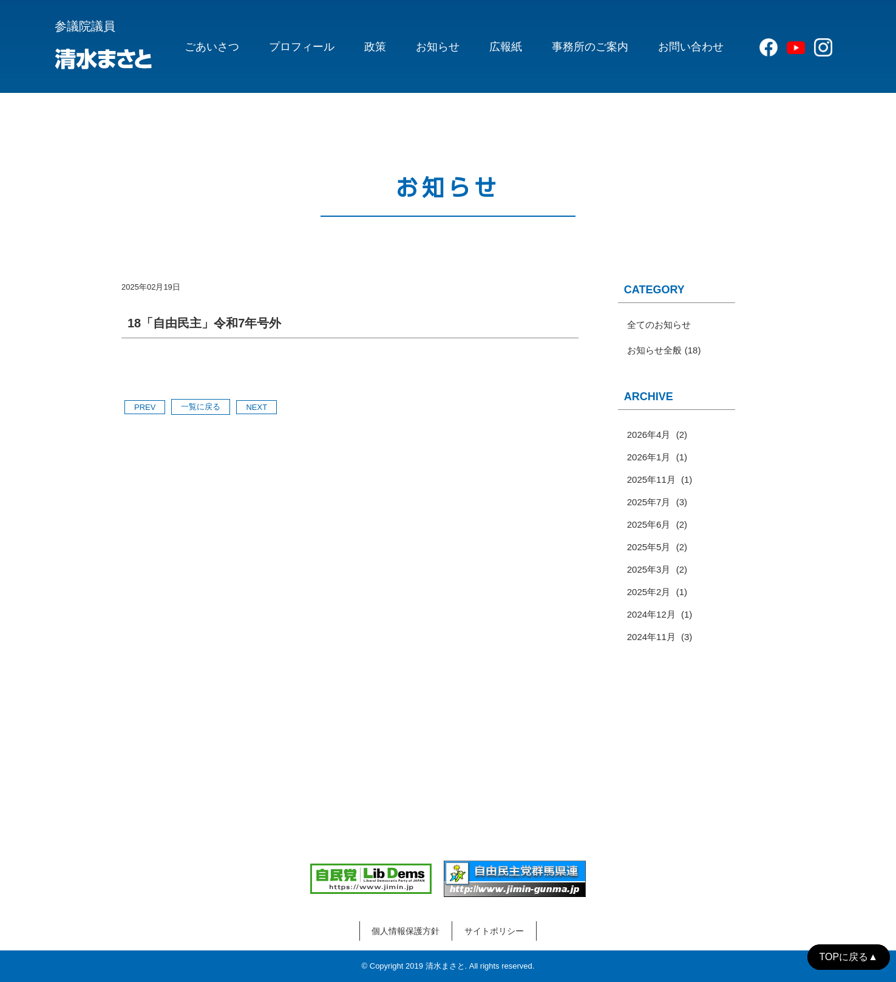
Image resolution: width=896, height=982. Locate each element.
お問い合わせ (691, 47)
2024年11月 (651, 637)
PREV (144, 407)
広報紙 (505, 47)
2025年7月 (649, 502)
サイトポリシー (494, 931)
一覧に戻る (200, 406)
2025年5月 (649, 547)
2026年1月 (649, 457)
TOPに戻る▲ (849, 957)
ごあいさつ (212, 47)
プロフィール (301, 47)
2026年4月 (649, 434)
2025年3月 (649, 569)
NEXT (256, 407)
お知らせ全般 (654, 350)
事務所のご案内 (590, 47)
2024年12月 (651, 614)
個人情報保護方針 (406, 931)
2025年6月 (649, 524)
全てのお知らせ (659, 324)
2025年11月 (651, 479)
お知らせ (438, 47)
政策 (375, 47)
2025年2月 (649, 592)
